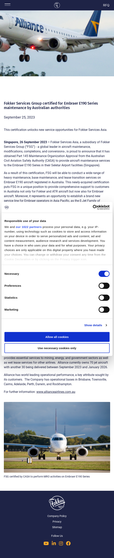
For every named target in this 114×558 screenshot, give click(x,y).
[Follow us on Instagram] (61, 543)
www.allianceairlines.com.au (55, 392)
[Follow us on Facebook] (68, 543)
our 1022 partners (29, 227)
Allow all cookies (57, 337)
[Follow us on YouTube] (46, 543)
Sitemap (57, 527)
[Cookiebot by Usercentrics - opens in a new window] (93, 207)
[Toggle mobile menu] (7, 5)
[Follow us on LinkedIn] (54, 543)
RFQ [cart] (106, 5)
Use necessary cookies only (57, 348)
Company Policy (57, 516)
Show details (93, 325)
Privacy (57, 521)
